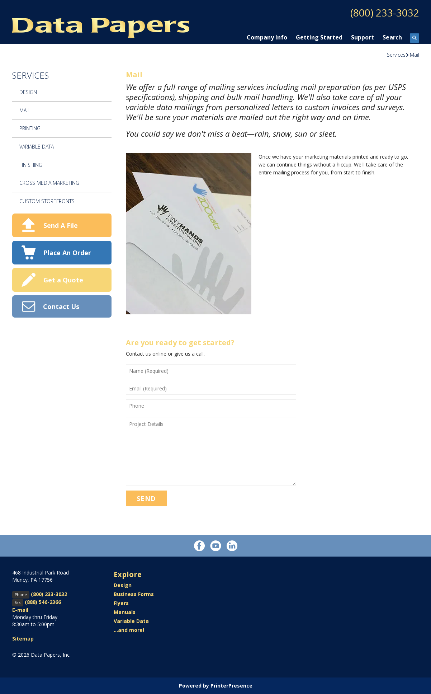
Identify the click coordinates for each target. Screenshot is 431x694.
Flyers (121, 603)
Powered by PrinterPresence (215, 685)
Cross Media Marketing (49, 182)
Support (362, 37)
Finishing (30, 164)
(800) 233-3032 (384, 12)
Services (396, 54)
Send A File (60, 225)
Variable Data (36, 146)
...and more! (129, 630)
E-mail (20, 609)
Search (392, 37)
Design (28, 92)
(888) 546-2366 (43, 602)
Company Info (267, 37)
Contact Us (61, 306)
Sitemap (23, 638)
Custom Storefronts (47, 201)
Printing (30, 128)
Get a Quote (63, 280)
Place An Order (67, 252)
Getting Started (319, 37)
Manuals (125, 612)
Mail (414, 54)
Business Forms (134, 594)
